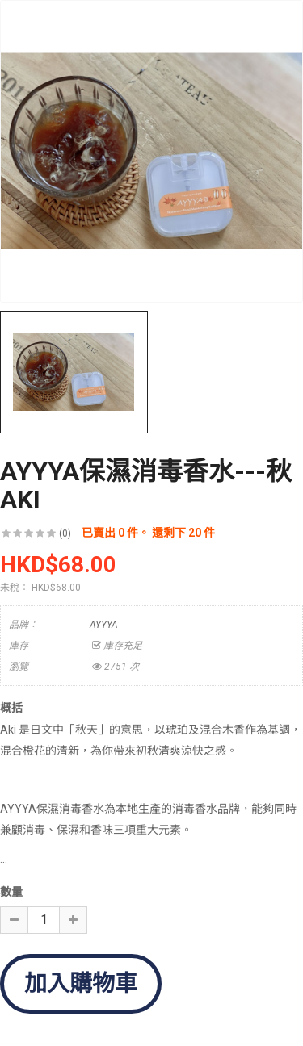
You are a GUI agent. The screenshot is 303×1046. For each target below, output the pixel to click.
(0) (65, 533)
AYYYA (104, 624)
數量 (11, 891)
